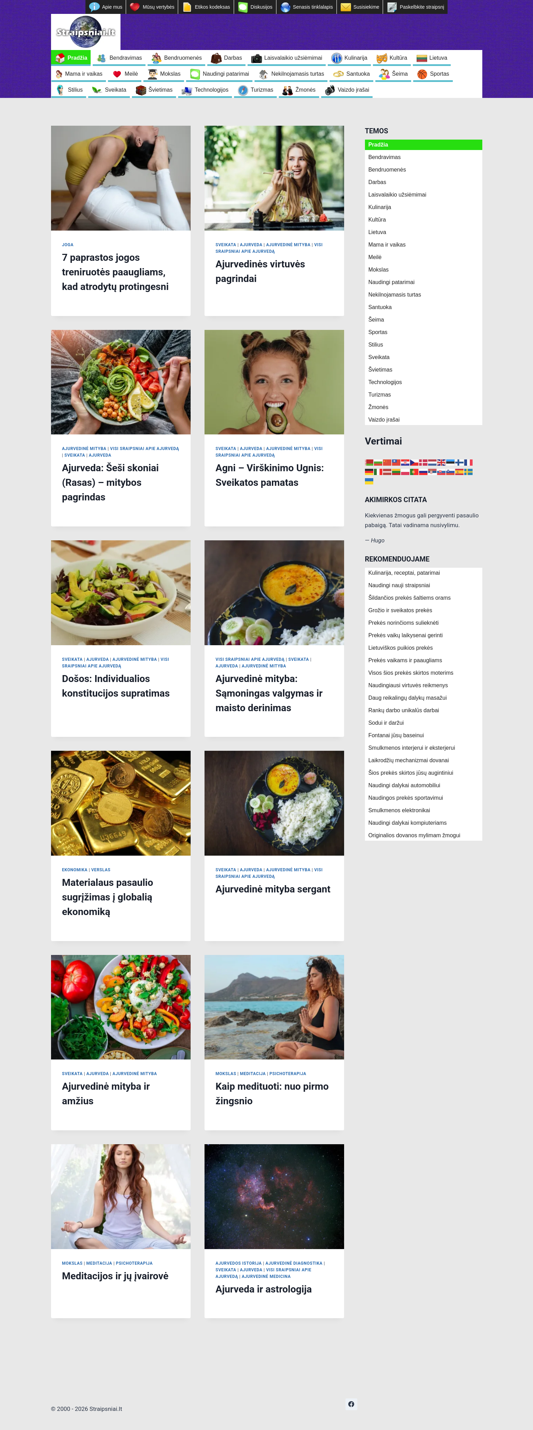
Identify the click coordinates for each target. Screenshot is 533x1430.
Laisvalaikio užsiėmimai (293, 58)
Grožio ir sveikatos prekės (400, 610)
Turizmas (262, 90)
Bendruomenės (183, 58)
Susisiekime (366, 7)
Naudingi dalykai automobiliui (404, 785)
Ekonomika (75, 869)
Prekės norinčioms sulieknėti (403, 623)
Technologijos (211, 90)
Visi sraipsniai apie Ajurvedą (144, 448)
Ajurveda (251, 244)
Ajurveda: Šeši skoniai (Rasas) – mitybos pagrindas (110, 482)
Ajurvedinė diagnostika (294, 1263)
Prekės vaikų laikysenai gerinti (405, 635)
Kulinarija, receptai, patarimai (404, 573)
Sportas (439, 74)
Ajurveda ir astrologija (264, 1289)
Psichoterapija (287, 1073)
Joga (68, 244)
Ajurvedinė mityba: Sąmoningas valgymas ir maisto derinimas (269, 693)
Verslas (100, 869)
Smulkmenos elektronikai (399, 810)
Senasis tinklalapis (313, 7)
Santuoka (358, 74)
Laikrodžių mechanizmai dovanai (408, 760)
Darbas (233, 58)
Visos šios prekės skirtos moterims (410, 673)
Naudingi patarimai (226, 74)
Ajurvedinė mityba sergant (273, 889)
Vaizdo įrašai (353, 90)
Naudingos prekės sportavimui (405, 798)
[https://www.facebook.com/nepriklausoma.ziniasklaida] (351, 1404)
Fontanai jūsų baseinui (396, 735)
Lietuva (439, 58)
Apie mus (112, 7)
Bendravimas (125, 58)
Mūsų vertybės (158, 7)
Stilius (75, 90)
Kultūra (398, 58)
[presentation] (121, 178)
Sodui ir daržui (386, 723)
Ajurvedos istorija (239, 1263)
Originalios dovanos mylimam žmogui (414, 835)
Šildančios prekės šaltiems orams (409, 598)
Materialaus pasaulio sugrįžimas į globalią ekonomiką (107, 897)
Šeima (400, 74)
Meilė (131, 74)
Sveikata (115, 90)
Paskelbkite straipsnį (422, 7)
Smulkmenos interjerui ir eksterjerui (411, 748)
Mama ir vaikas (84, 74)
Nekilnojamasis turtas (297, 74)
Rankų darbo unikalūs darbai (403, 710)
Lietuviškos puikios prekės (400, 648)
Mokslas (170, 74)
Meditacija (253, 1073)
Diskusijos (262, 7)
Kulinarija (355, 58)
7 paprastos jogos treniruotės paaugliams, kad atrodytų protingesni (115, 272)
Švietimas (161, 90)
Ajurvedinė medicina (266, 1276)
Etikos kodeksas (212, 7)
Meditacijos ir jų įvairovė (115, 1276)
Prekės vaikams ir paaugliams (405, 660)
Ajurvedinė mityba (288, 244)
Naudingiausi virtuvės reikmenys (408, 685)
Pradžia (78, 58)
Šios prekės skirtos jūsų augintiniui (410, 773)
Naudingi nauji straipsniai (399, 585)
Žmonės (305, 90)
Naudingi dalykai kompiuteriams (407, 823)
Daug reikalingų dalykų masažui (407, 698)
